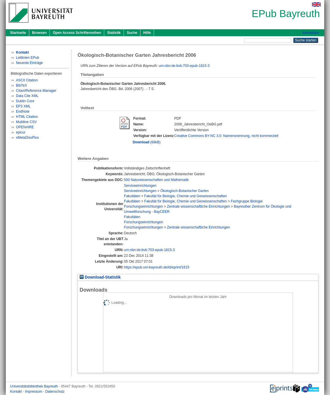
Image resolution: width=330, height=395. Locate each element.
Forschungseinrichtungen (143, 206)
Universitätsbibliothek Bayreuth (34, 386)
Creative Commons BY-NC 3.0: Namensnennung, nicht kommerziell (226, 136)
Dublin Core (25, 101)
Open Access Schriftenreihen (77, 33)
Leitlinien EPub (27, 58)
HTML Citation (27, 117)
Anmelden (310, 33)
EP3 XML (23, 106)
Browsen (39, 33)
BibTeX (21, 85)
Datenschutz (55, 391)
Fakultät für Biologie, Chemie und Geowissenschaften (185, 196)
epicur (20, 132)
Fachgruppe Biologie (247, 201)
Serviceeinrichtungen (140, 186)
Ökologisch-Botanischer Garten (184, 191)
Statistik (114, 33)
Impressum (34, 391)
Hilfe (147, 33)
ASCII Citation (27, 80)
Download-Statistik (100, 277)
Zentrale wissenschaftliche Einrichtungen (198, 206)
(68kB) (146, 142)
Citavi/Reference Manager (36, 91)
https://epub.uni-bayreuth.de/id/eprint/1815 (156, 267)
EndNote (23, 111)
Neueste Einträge (29, 63)
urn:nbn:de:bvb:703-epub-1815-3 (184, 66)
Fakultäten (132, 196)
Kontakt (16, 391)
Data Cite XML (27, 96)
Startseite (18, 33)
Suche (132, 33)
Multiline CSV (26, 122)
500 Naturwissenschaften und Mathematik (156, 180)
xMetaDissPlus (27, 138)
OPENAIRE (25, 127)
